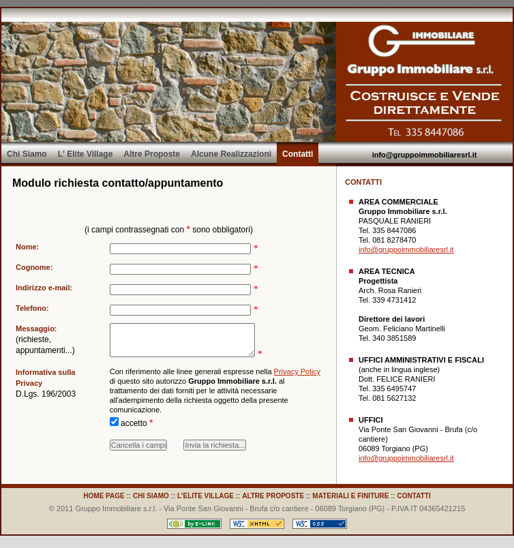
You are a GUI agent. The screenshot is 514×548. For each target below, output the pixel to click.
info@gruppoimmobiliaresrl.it (424, 155)
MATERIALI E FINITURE (350, 496)
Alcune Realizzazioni (231, 154)
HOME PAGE (103, 496)
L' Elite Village (85, 154)
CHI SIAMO (151, 496)
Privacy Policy (297, 380)
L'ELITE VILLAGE (205, 496)
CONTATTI (414, 496)
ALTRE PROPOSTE (273, 496)
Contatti (297, 154)
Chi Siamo (27, 154)
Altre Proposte (151, 154)
